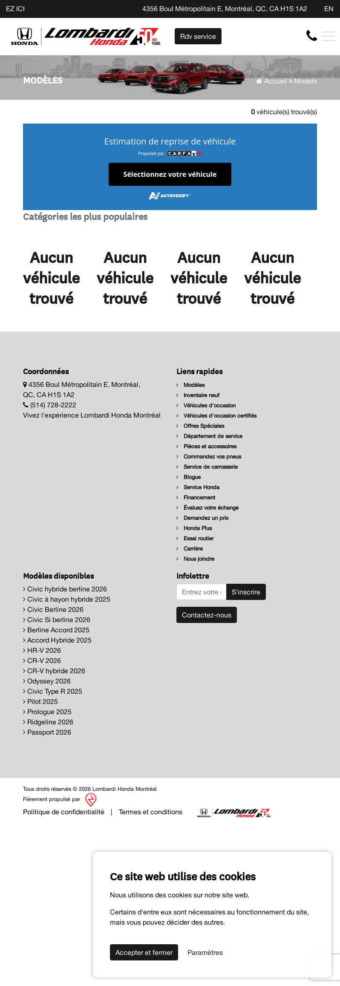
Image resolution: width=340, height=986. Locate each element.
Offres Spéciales (200, 426)
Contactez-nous (206, 615)
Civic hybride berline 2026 (65, 589)
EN (329, 8)
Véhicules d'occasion (206, 405)
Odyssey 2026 (47, 681)
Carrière (189, 548)
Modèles (190, 385)
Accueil (271, 81)
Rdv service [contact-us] (198, 36)
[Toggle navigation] (328, 36)
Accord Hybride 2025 (57, 640)
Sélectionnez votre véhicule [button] (170, 174)
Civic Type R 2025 (52, 691)
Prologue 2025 (47, 711)
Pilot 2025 (40, 701)
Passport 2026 (47, 732)
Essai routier (194, 538)
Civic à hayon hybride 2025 (66, 599)
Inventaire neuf (197, 395)
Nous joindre (195, 559)
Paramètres (205, 952)
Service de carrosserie (207, 467)
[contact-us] (311, 36)
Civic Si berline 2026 (56, 619)
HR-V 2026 (42, 650)
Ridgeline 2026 (48, 722)
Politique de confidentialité (63, 812)
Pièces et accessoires (206, 446)
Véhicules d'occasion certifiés (216, 415)
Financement (195, 497)
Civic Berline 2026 (53, 609)
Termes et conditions (150, 812)
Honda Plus (194, 528)
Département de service (209, 436)
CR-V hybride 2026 (54, 671)
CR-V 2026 (42, 660)
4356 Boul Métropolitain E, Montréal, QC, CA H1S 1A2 (224, 8)
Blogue (188, 477)
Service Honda (197, 487)
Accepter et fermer (144, 952)
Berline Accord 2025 (56, 630)
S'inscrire (246, 592)
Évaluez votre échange (207, 508)
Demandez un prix (202, 518)
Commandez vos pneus (208, 456)
